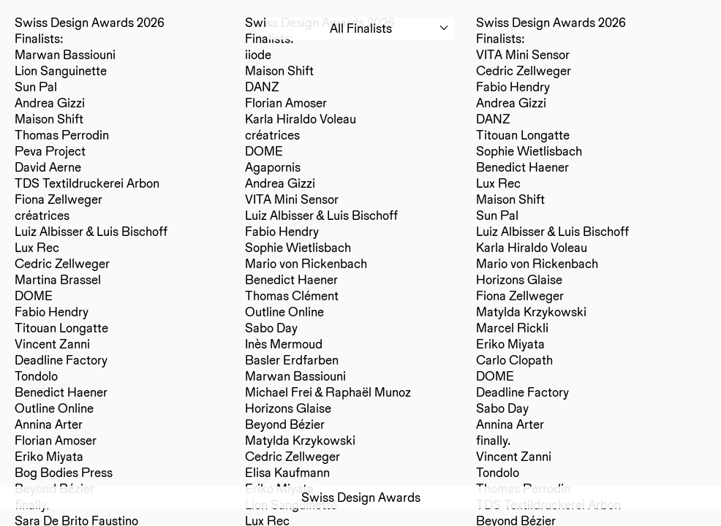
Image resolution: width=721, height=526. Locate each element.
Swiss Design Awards (360, 497)
